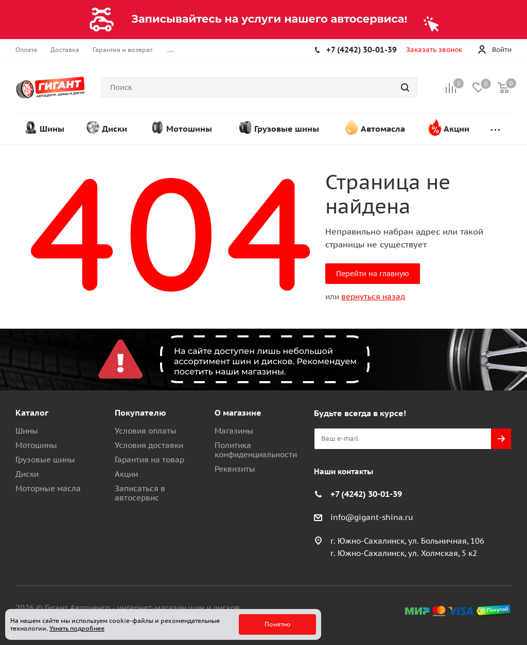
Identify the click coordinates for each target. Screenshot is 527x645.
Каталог (31, 412)
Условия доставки (149, 445)
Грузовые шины (45, 459)
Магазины (234, 431)
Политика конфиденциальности (256, 449)
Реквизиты (235, 469)
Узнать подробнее (76, 628)
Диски (27, 474)
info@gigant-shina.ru (371, 517)
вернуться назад (373, 296)
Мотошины (36, 445)
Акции (126, 474)
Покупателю (140, 412)
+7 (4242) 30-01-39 (361, 50)
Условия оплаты (146, 431)
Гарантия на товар (149, 459)
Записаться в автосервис (140, 493)
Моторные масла (48, 488)
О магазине (238, 412)
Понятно (278, 624)
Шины (26, 431)
